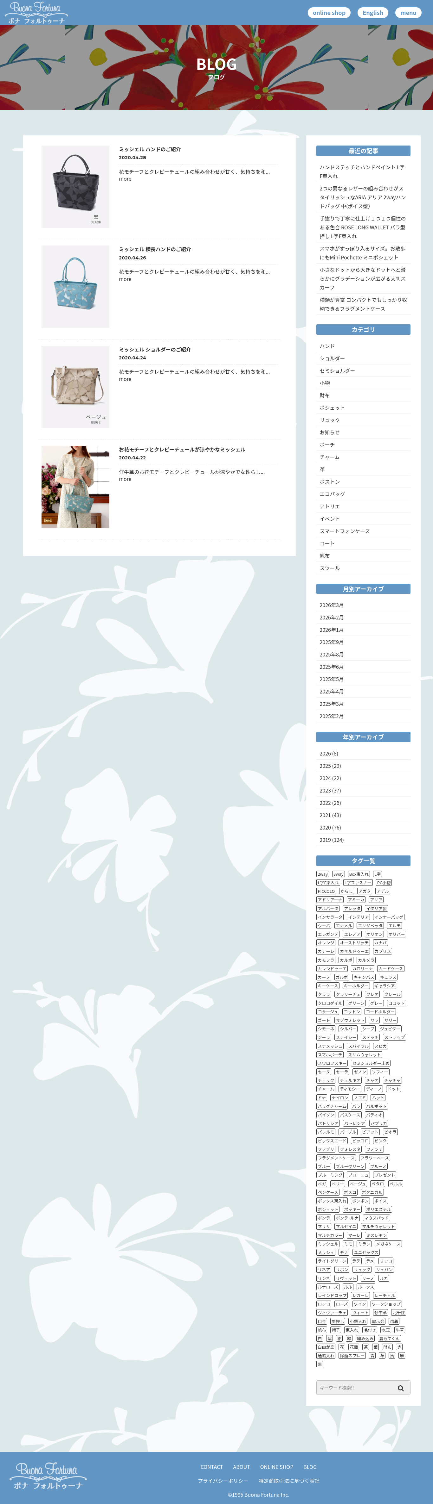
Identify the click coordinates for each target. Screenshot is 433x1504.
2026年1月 (332, 629)
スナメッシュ (330, 1046)
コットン (352, 1012)
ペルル (396, 1184)
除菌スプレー (352, 1355)
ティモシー (350, 1089)
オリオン (374, 934)
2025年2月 (332, 716)
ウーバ (324, 926)
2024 (325, 778)
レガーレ (360, 1295)
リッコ (386, 1261)
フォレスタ (350, 1149)
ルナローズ (328, 1287)
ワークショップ (386, 1304)
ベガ (322, 1184)
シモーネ (326, 1029)
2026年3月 (332, 605)
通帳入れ (326, 1355)
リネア (324, 1269)
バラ (356, 1106)
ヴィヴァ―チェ (332, 1312)
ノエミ (360, 1098)
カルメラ (366, 960)
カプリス (382, 951)
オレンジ (326, 943)
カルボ (346, 960)
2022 (325, 802)
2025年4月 (332, 691)
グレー (376, 1003)
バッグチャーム (332, 1106)
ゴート (324, 1020)
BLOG (310, 1466)
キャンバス (364, 977)
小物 (325, 383)
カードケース (390, 969)
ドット (393, 1089)
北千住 (398, 1312)
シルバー (348, 1029)
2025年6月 (332, 666)
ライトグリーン (332, 1261)
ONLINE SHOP (277, 1466)
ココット (396, 1003)
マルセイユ (346, 1226)
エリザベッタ (370, 926)
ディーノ (374, 1089)
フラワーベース (374, 1158)
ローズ (342, 1304)
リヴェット (346, 1278)
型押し (338, 1321)
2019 (325, 839)
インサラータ (330, 917)
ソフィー (380, 1072)
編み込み (365, 1338)
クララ (324, 994)
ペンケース (328, 1192)
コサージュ (328, 1012)
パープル (348, 1132)
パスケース (350, 1115)
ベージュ (358, 1184)
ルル (348, 1287)
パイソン (326, 1115)
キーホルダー (356, 986)
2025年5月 (332, 679)
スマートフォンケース (345, 531)
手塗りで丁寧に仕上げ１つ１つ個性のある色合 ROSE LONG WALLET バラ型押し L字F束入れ (363, 227)
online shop (329, 12)
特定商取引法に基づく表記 (289, 1480)
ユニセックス (366, 1252)
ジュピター (390, 1029)
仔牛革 (380, 1312)
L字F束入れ (328, 882)
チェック (326, 1080)
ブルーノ (378, 1166)
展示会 (378, 1321)
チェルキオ (350, 1080)
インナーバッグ (388, 917)
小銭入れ (358, 1321)
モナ (344, 1252)
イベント (330, 518)
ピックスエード (332, 1141)
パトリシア (328, 1123)
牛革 (400, 1330)
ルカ (384, 1278)
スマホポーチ (330, 1055)
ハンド (327, 346)
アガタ (365, 891)
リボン (342, 1269)
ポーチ (327, 444)
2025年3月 (332, 703)
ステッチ (370, 1037)
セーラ (342, 1072)
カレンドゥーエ (332, 969)
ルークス (366, 1287)
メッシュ (326, 1252)
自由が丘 (326, 1347)
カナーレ (326, 951)
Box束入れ (359, 874)
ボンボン (360, 1201)
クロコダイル (330, 1003)
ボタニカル (372, 1192)
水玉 (386, 1330)
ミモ (348, 1244)
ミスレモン (376, 1235)
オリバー (396, 934)
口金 (322, 1321)
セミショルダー (337, 370)
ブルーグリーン (350, 1166)
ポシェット (332, 407)
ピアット (370, 1132)
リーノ (368, 1278)
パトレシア (354, 1123)
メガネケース (388, 1244)
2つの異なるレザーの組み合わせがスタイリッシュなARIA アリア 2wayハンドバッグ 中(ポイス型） (363, 197)
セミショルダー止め (370, 1063)
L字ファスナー (358, 882)
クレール (392, 994)
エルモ (394, 926)
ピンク (380, 1141)
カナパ (380, 943)
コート (327, 543)
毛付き (370, 1330)
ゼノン (360, 1072)
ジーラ (324, 1037)
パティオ (374, 1115)
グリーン (356, 1003)
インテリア (358, 917)
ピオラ (390, 1132)
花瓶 (354, 1347)
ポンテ (324, 1218)
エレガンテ (328, 934)
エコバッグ (332, 494)
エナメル (344, 926)
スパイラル (358, 1046)
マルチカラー (330, 1235)
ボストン (330, 481)
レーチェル (384, 1295)
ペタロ (378, 1184)
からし (346, 891)
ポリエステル (378, 1209)
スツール (330, 568)
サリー (390, 1020)
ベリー (338, 1184)
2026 (325, 753)
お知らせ (330, 432)
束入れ (352, 1330)
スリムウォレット (364, 1055)
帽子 (336, 1330)
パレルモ (326, 1132)
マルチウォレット (378, 1226)
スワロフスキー (332, 1063)
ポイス (380, 1201)
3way (338, 874)
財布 (325, 395)
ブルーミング (330, 1175)
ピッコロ (360, 1141)
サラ (374, 1020)
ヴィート (360, 1312)
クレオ (372, 994)
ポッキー (352, 1209)
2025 (325, 765)
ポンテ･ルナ (347, 1218)
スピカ (380, 1046)
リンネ (324, 1278)
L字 (377, 874)
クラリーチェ (348, 994)
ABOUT (241, 1466)
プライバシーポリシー (223, 1480)
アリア (376, 900)
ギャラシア (384, 986)
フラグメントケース (336, 1158)
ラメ (370, 1261)
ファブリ (326, 1149)
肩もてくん (389, 1338)
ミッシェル (328, 1244)
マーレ (354, 1235)
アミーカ (356, 900)
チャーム (329, 457)
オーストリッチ (354, 943)
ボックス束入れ (332, 1201)
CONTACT (212, 1466)
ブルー (324, 1166)
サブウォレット (350, 1020)
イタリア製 (376, 908)
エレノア (352, 934)
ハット (378, 1098)
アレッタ (352, 908)
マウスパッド (376, 1218)
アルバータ (328, 908)
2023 (325, 790)
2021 (325, 815)
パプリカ (379, 1123)
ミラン (364, 1244)
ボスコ (350, 1192)
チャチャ (392, 1080)
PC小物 (384, 882)
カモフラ (326, 960)
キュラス (388, 977)
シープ (368, 1029)
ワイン (360, 1304)
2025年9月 (332, 642)
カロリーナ (362, 969)
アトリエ (330, 506)
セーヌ (324, 1072)
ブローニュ (358, 1175)
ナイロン (340, 1098)
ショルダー (332, 358)
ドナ (322, 1098)
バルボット (376, 1106)
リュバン (384, 1269)
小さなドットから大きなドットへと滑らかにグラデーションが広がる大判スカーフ (363, 278)
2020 (325, 827)
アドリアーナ (330, 900)
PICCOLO (326, 891)
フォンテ (374, 1149)
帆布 (325, 555)
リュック (330, 420)
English (373, 12)
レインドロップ (332, 1295)
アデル (383, 891)
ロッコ (324, 1304)
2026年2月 (332, 617)
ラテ (356, 1261)
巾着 (394, 1321)
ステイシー (346, 1037)
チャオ (372, 1080)
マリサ (324, 1226)
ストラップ (394, 1037)
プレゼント (384, 1175)
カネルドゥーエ (354, 951)
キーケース (328, 986)
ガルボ (342, 977)
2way (323, 874)
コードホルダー (380, 1012)
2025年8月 (332, 654)
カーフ (324, 977)
